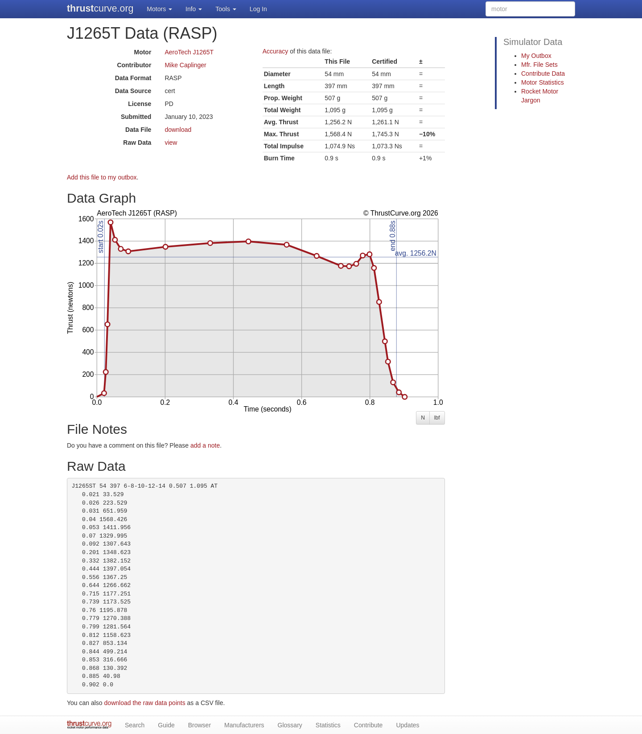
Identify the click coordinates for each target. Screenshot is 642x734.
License (139, 103)
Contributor (134, 65)
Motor (142, 52)
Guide (166, 725)
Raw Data (137, 142)
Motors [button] (159, 8)
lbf (437, 418)
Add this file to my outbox (101, 177)
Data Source (133, 90)
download (178, 129)
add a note (205, 445)
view (171, 142)
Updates (407, 725)
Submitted (136, 116)
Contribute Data (543, 73)
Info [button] (193, 8)
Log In (258, 8)
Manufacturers (244, 725)
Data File (138, 129)
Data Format (133, 78)
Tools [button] (225, 8)
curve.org (100, 8)
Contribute (368, 725)
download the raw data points (144, 702)
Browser (199, 725)
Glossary (290, 725)
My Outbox (536, 55)
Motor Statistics (542, 82)
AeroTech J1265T (189, 52)
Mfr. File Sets (539, 64)
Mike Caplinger (185, 65)
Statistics (328, 725)
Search (134, 725)
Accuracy (275, 51)
